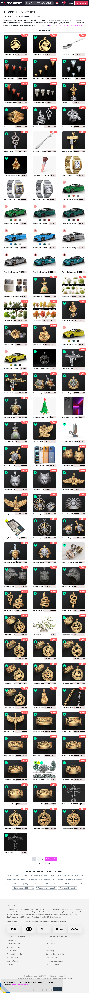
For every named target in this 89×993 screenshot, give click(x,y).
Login (71, 3)
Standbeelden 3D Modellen (17, 876)
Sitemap (70, 978)
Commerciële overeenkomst (56, 954)
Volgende (51, 859)
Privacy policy (51, 958)
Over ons (11, 905)
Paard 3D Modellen (75, 876)
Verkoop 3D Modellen (15, 954)
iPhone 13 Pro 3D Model (70, 417)
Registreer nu (81, 3)
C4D (71, 25)
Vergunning (50, 951)
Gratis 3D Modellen (14, 947)
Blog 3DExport (12, 961)
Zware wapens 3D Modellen (23, 888)
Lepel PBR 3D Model (69, 54)
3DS (63, 25)
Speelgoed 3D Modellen (34, 884)
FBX (59, 25)
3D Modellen (11, 940)
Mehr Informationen (20, 985)
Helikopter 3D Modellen (74, 884)
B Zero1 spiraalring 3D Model (71, 562)
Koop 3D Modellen (16, 936)
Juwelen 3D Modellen (14, 884)
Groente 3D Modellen (73, 880)
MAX (51, 25)
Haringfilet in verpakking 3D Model (15, 538)
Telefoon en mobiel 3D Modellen (51, 880)
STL (67, 25)
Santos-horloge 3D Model (71, 175)
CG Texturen (11, 951)
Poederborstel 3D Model (41, 175)
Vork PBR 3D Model (39, 151)
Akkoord (58, 989)
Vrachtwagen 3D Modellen (46, 888)
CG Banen (10, 965)
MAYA (83, 25)
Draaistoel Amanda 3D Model (14, 296)
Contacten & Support (56, 936)
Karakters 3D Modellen (38, 876)
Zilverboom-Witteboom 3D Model (44, 780)
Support (49, 940)
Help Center (50, 944)
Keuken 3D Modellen (57, 876)
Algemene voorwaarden (55, 961)
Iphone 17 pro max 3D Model (42, 465)
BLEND (77, 25)
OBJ (55, 25)
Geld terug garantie (53, 965)
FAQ (47, 947)
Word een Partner (13, 958)
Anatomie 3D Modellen (67, 888)
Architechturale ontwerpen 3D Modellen (22, 880)
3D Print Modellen (13, 944)
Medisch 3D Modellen (54, 884)
